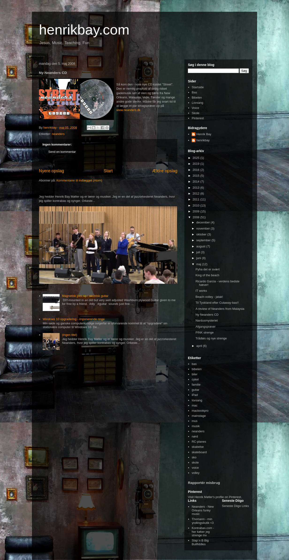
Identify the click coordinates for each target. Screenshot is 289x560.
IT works (201, 290)
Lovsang (197, 102)
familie (196, 384)
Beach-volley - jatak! (209, 297)
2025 (196, 158)
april (199, 346)
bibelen (197, 369)
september (204, 240)
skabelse (198, 447)
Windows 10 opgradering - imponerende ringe (74, 319)
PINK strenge (204, 332)
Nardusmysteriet (206, 320)
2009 (196, 211)
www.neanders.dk (128, 110)
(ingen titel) (69, 335)
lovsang (197, 400)
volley (195, 473)
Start (108, 171)
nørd (195, 436)
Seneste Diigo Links (235, 506)
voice (195, 467)
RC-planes (199, 441)
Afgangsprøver (205, 326)
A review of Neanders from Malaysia (219, 309)
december (203, 222)
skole (195, 462)
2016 (196, 170)
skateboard (199, 452)
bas (194, 364)
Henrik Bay (203, 134)
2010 (196, 205)
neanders (58, 134)
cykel (195, 379)
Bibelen (197, 97)
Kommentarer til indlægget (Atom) (79, 180)
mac (195, 405)
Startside (198, 87)
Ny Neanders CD (206, 314)
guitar (195, 389)
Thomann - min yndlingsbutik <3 (203, 521)
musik (196, 426)
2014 (196, 181)
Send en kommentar (62, 151)
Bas (194, 92)
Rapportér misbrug (204, 483)
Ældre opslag (164, 171)
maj (199, 264)
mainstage (199, 416)
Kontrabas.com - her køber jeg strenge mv (203, 531)
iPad (195, 395)
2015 (196, 175)
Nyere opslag (51, 171)
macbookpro (200, 410)
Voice (195, 108)
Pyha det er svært (207, 269)
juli (198, 252)
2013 (196, 187)
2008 (196, 217)
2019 (196, 163)
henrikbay (202, 140)
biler (195, 374)
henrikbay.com (84, 30)
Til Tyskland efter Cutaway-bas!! (217, 302)
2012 (196, 193)
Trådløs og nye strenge (211, 338)
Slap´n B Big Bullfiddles (200, 542)
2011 (196, 199)
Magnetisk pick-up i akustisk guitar (85, 296)
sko (194, 457)
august (201, 246)
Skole (195, 113)
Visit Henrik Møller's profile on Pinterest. (215, 497)
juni (199, 258)
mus (195, 421)
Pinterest (198, 118)
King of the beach (207, 275)
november (203, 228)
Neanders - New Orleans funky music (203, 510)
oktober (201, 234)
